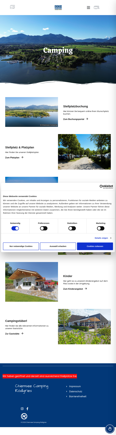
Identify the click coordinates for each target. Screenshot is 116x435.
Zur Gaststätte (14, 334)
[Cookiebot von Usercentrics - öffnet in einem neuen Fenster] (101, 187)
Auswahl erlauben (58, 246)
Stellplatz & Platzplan (19, 147)
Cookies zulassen (95, 246)
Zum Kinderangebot (75, 289)
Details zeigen (101, 238)
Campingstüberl (16, 321)
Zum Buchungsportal (75, 119)
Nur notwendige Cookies (21, 246)
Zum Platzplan (14, 157)
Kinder (67, 276)
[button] (88, 7)
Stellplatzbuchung (75, 106)
